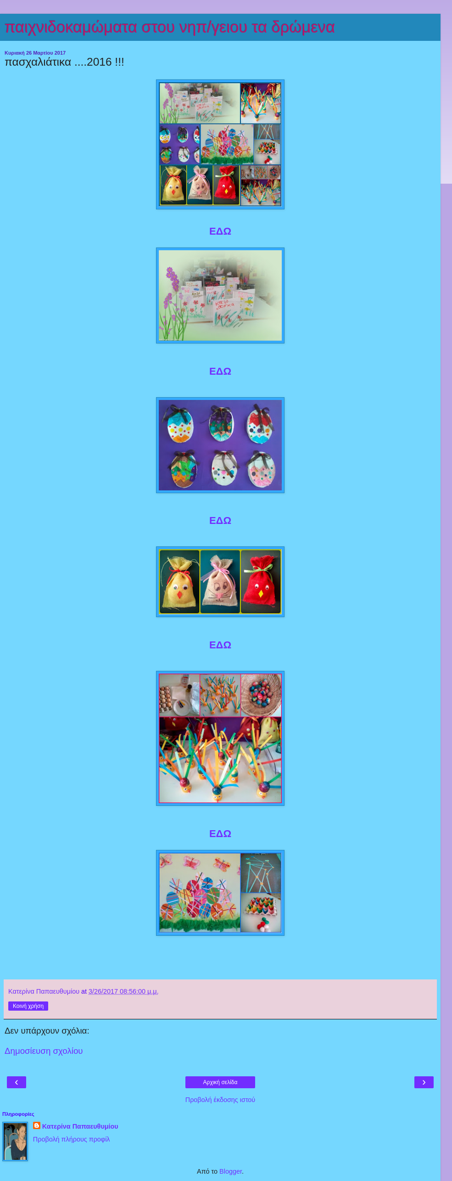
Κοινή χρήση (28, 1006)
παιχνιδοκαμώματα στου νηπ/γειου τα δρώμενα (170, 27)
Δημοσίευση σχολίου (44, 1051)
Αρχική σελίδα (220, 1082)
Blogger (230, 1171)
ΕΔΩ (220, 231)
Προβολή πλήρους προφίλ (71, 1139)
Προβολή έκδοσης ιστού (220, 1099)
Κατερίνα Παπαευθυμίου (80, 1126)
